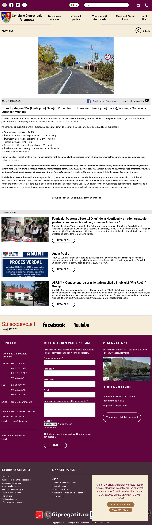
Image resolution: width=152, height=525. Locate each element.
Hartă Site (144, 18)
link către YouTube (81, 324)
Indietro (143, 31)
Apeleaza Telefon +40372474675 (147, 5)
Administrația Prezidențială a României (68, 492)
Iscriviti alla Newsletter (133, 101)
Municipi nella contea (10, 486)
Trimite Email (139, 5)
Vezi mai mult (120, 510)
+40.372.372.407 (19, 373)
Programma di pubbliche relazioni (119, 396)
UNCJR (55, 479)
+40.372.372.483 (19, 389)
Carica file (49, 420)
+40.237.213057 (18, 368)
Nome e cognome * (53, 357)
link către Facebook (54, 324)
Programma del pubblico (115, 405)
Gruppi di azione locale (11, 492)
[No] (144, 498)
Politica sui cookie (9, 499)
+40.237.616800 (18, 363)
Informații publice (76, 18)
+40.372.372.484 (19, 394)
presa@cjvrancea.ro (20, 421)
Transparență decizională (99, 18)
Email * (47, 390)
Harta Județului (58, 496)
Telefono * (49, 379)
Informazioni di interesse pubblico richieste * (66, 400)
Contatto (5, 476)
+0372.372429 (17, 416)
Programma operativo (113, 400)
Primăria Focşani (59, 486)
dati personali (50, 436)
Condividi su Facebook (104, 101)
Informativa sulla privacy (11, 502)
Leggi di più (63, 240)
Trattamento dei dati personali (122, 417)
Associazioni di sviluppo (12, 489)
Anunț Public (60, 253)
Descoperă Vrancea (54, 18)
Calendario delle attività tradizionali (16, 479)
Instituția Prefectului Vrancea (64, 482)
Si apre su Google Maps (117, 386)
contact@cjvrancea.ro (21, 401)
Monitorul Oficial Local (125, 18)
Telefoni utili (6, 495)
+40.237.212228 (18, 385)
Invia (55, 445)
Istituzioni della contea (11, 483)
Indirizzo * (49, 368)
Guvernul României (60, 489)
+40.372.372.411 (19, 377)
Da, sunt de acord (120, 504)
